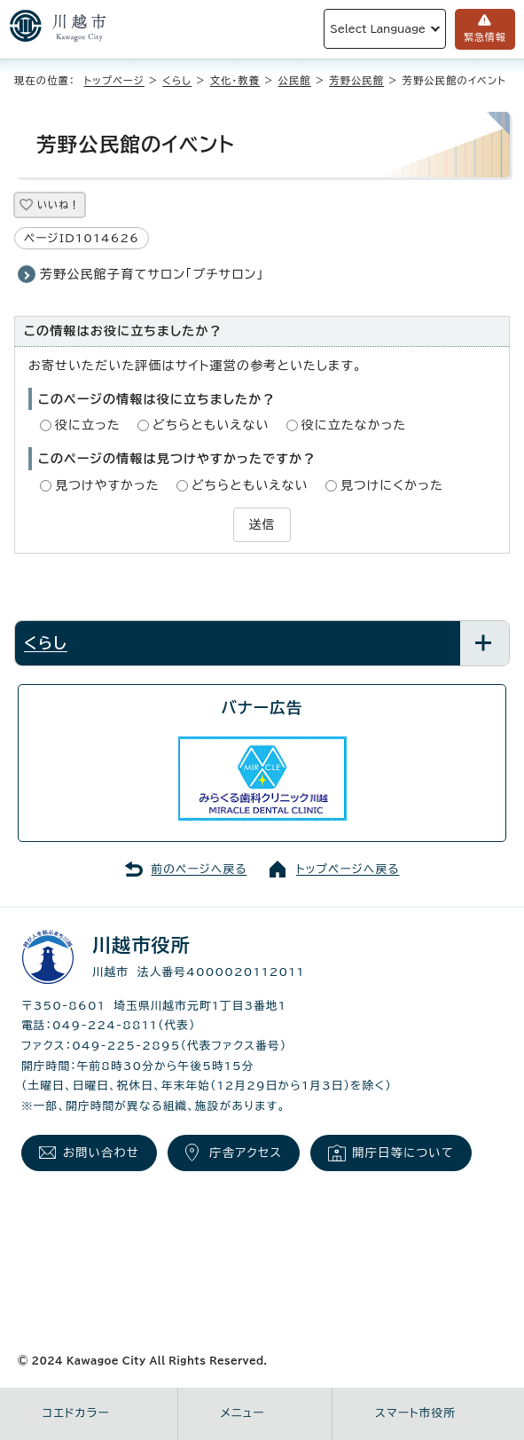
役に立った (88, 425)
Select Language (378, 29)
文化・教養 (235, 80)
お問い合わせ (101, 1152)
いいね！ (58, 204)
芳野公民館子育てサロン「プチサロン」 (152, 274)
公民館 (294, 80)
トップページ (114, 80)
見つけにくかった (391, 485)
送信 (261, 524)
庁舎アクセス (245, 1152)
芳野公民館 (356, 80)
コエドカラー (76, 1413)
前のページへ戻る (199, 869)
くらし (177, 80)
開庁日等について (403, 1152)
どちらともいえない (211, 425)
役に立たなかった (354, 425)
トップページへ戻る (348, 869)
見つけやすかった (107, 485)
